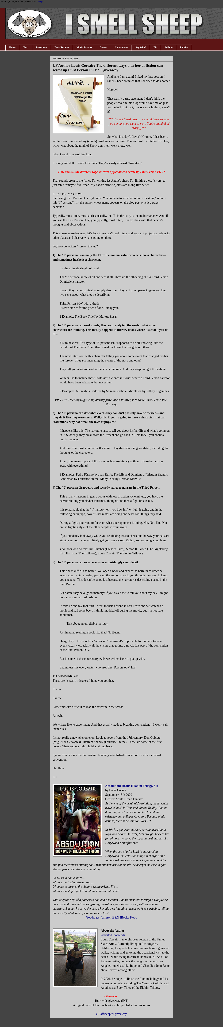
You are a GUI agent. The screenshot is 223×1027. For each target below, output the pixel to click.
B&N (115, 917)
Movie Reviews (84, 47)
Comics (103, 47)
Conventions (121, 47)
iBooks (124, 917)
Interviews (41, 47)
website (105, 935)
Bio (155, 47)
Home (12, 47)
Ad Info (168, 47)
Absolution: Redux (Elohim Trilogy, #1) (131, 786)
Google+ (41, 1)
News (26, 47)
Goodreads (93, 917)
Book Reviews (62, 47)
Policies (184, 47)
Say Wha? (140, 47)
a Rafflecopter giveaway (111, 1014)
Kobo (133, 917)
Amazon (106, 917)
